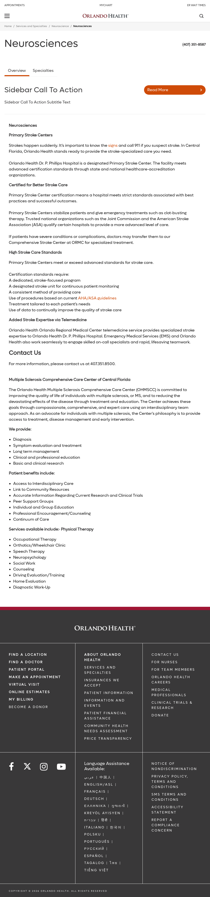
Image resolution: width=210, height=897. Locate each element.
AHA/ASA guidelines (97, 298)
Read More (157, 89)
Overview (17, 70)
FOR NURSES (165, 662)
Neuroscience (60, 26)
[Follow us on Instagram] (44, 767)
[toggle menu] (7, 16)
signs (113, 145)
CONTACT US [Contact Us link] (165, 654)
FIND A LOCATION (28, 654)
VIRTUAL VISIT (24, 684)
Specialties (43, 70)
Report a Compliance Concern (166, 825)
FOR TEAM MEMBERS (173, 669)
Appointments (14, 5)
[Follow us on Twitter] (27, 765)
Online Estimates (29, 692)
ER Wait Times (196, 5)
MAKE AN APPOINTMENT (35, 677)
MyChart (106, 5)
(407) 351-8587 (194, 44)
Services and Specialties (31, 26)
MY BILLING (21, 699)
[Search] (201, 16)
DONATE (160, 715)
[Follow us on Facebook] (12, 767)
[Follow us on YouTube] (61, 767)
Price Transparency (108, 738)
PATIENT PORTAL (27, 669)
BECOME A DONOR (28, 707)
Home (8, 26)
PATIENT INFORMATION (108, 693)
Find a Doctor (26, 662)
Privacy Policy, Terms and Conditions (170, 781)
